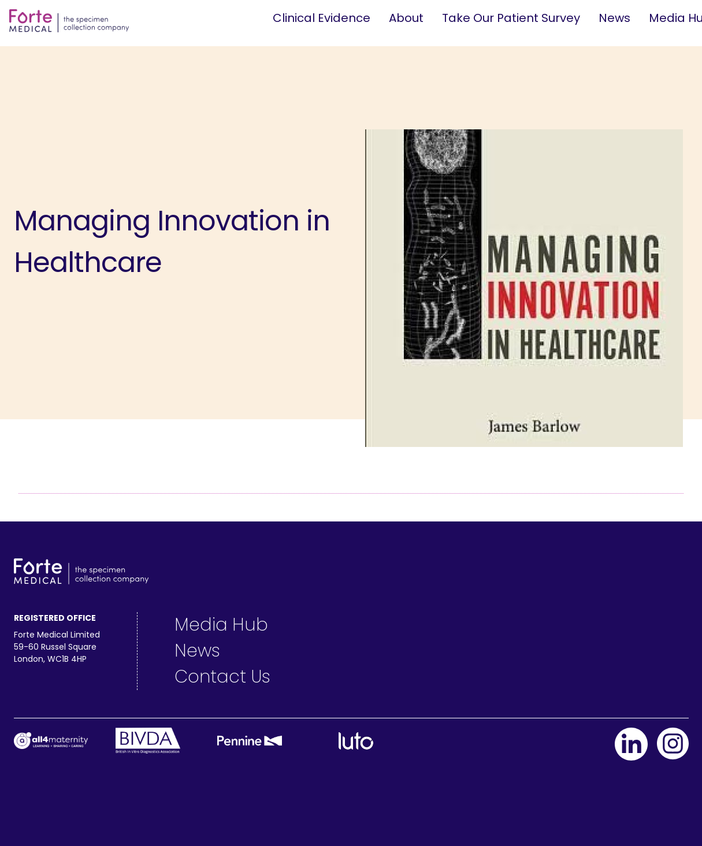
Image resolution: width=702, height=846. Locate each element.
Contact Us (222, 677)
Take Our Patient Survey (511, 18)
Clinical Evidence (321, 18)
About (406, 18)
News (614, 18)
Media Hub (221, 625)
